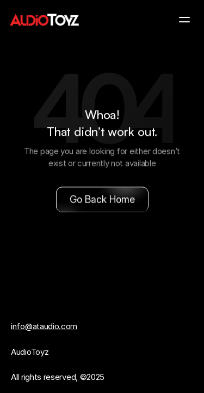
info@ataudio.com (44, 326)
